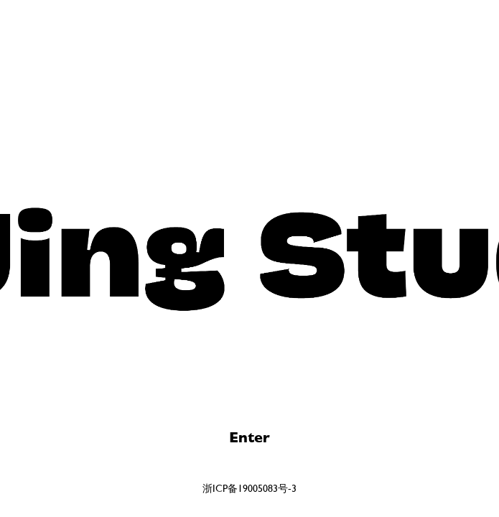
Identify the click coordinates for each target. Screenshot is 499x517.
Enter (249, 437)
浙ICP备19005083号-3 (249, 488)
